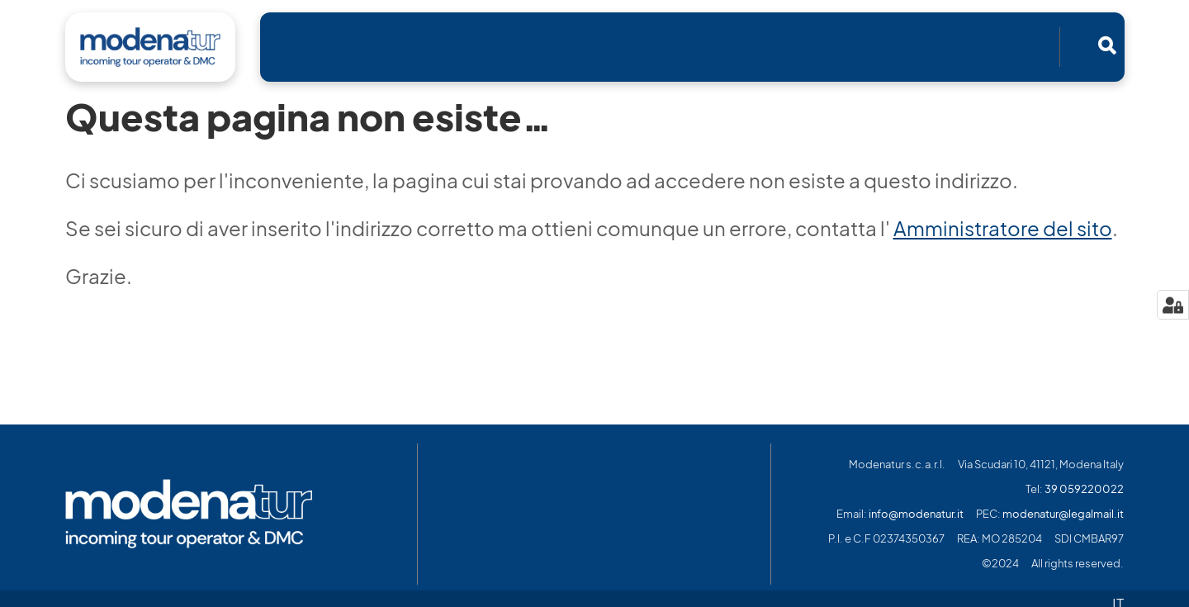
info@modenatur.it (916, 514)
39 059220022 (1084, 489)
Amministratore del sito (1002, 228)
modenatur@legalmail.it (1063, 514)
